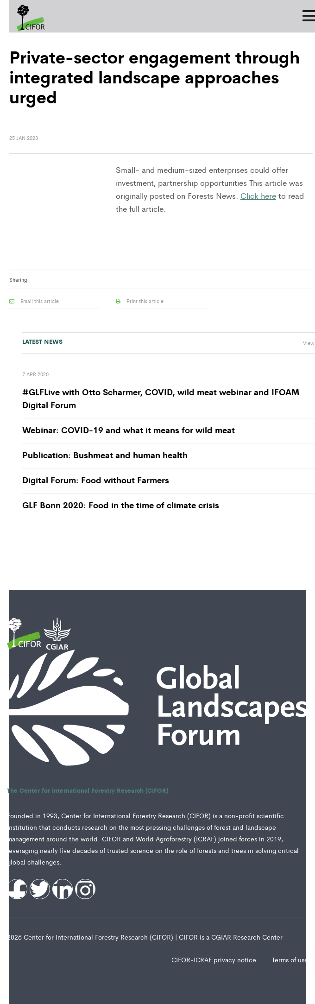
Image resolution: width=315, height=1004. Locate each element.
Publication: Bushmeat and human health (105, 454)
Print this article (140, 300)
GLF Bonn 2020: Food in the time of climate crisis (120, 505)
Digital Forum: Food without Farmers (95, 480)
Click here (258, 195)
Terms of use (290, 959)
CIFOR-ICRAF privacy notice (214, 959)
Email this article (34, 300)
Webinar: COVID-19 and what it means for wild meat (128, 429)
